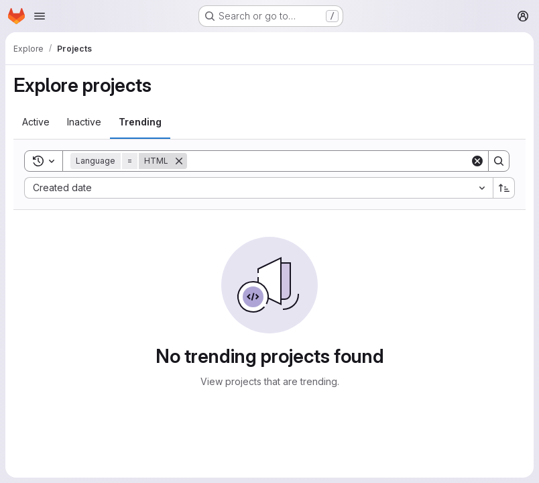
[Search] (328, 161)
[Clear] (477, 161)
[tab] (35, 122)
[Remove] (179, 161)
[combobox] (258, 188)
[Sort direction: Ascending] (504, 188)
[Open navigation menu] (39, 16)
